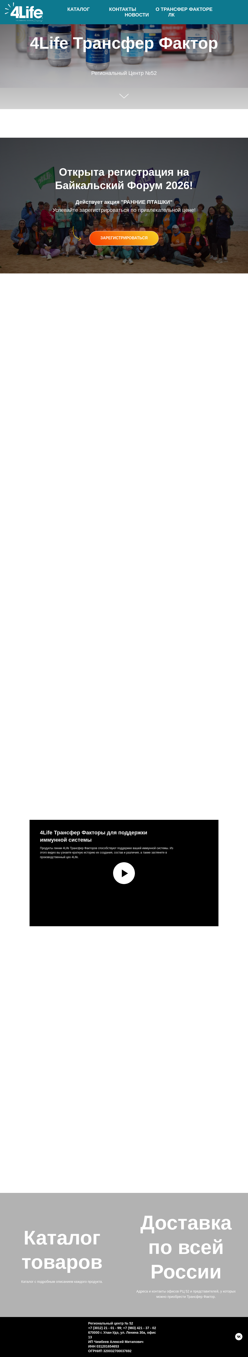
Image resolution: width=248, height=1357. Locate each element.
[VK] (238, 1339)
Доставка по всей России (186, 1247)
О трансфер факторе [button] (183, 9)
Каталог (78, 9)
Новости (137, 14)
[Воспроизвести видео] (124, 873)
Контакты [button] (122, 9)
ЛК (171, 14)
